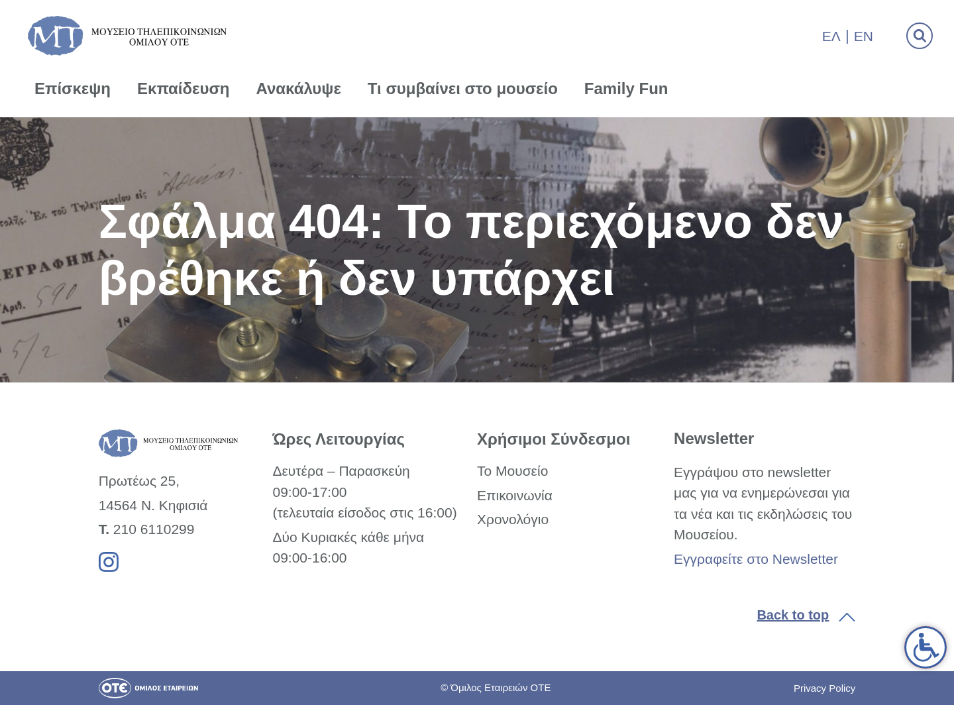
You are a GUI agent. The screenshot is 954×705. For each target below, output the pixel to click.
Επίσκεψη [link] (72, 88)
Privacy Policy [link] (824, 688)
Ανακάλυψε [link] (298, 88)
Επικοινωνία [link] (515, 495)
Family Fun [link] (626, 88)
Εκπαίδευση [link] (183, 88)
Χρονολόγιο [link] (513, 519)
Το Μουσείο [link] (512, 470)
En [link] (863, 36)
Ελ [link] (831, 36)
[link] (925, 647)
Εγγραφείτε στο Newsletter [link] (756, 559)
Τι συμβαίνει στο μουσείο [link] (463, 88)
